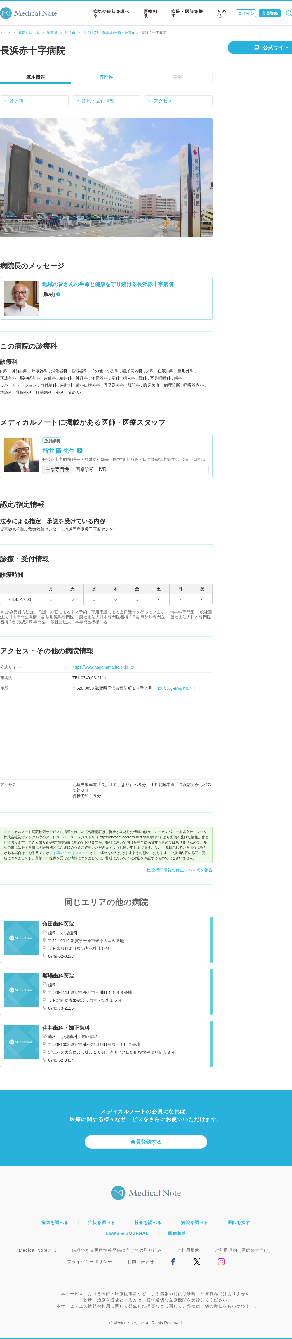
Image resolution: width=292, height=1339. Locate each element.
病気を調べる (54, 1222)
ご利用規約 (188, 1250)
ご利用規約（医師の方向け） (244, 1250)
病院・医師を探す (187, 13)
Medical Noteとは (38, 1250)
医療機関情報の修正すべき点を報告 (180, 869)
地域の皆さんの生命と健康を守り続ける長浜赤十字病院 (108, 284)
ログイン (246, 13)
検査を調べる (148, 1222)
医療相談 (150, 13)
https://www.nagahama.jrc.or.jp (103, 667)
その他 (221, 13)
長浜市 (70, 33)
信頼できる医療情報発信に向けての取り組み (117, 1250)
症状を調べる (101, 1222)
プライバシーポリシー (89, 1261)
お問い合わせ (140, 1261)
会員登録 (270, 13)
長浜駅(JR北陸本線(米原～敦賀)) (108, 33)
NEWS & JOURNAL (127, 1233)
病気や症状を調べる (111, 13)
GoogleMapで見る (175, 688)
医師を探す (239, 1222)
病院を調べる (28, 33)
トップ (5, 33)
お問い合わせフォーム (71, 853)
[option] (106, 177)
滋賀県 (52, 33)
